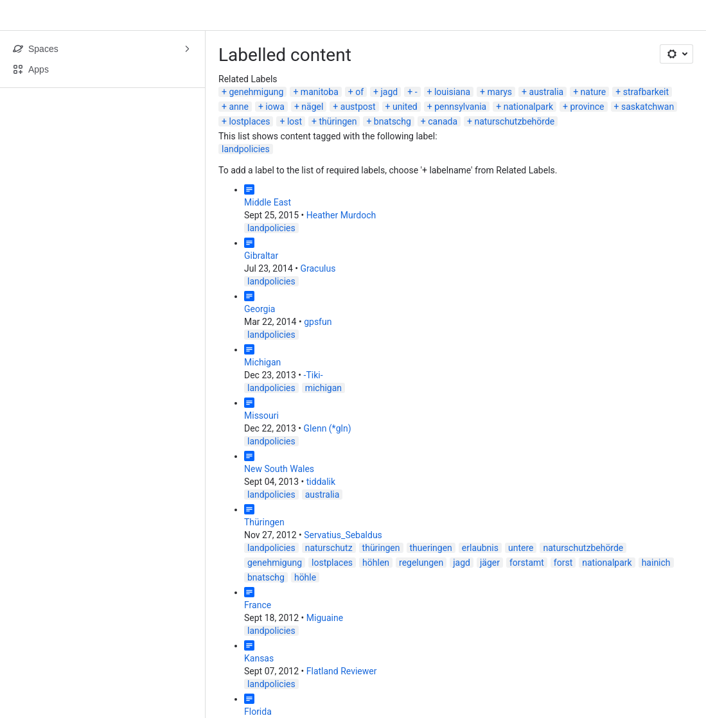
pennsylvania (460, 106)
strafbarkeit (646, 92)
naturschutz (329, 548)
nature (593, 92)
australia (546, 92)
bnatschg (392, 121)
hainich (656, 562)
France (257, 605)
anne (239, 106)
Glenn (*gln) (327, 428)
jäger (490, 562)
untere (521, 548)
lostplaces (249, 121)
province (587, 106)
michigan (323, 388)
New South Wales (279, 469)
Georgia (259, 309)
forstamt (526, 562)
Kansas (259, 658)
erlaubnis (480, 548)
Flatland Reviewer (341, 671)
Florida (258, 711)
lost (294, 121)
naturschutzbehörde (514, 121)
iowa (275, 106)
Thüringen (264, 522)
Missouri (261, 415)
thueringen (431, 548)
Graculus (317, 268)
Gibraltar (261, 255)
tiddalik (320, 482)
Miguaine (324, 618)
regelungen (421, 562)
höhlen (375, 562)
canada (442, 121)
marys (499, 92)
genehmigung (256, 92)
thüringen (338, 121)
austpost (358, 106)
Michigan (262, 362)
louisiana (452, 92)
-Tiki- (313, 375)
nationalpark (528, 106)
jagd (389, 92)
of (359, 92)
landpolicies (246, 149)
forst (563, 562)
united (405, 106)
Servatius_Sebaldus (343, 535)
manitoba (320, 92)
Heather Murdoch (341, 215)
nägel (312, 106)
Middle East (267, 202)
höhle (305, 577)
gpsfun (317, 322)
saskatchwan (647, 106)
